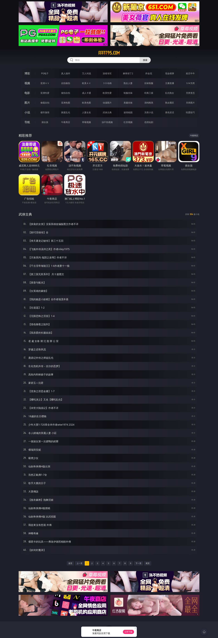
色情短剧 (148, 122)
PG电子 (45, 73)
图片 (27, 102)
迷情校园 (128, 112)
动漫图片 (107, 102)
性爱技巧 (190, 112)
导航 (27, 122)
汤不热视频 (107, 122)
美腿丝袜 (128, 102)
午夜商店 (65, 122)
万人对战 (86, 73)
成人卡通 (86, 92)
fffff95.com (109, 53)
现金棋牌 (169, 73)
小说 (27, 112)
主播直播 (169, 83)
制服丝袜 (128, 92)
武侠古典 (107, 112)
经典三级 (148, 92)
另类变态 (190, 92)
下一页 (138, 563)
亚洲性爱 (44, 92)
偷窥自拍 (44, 102)
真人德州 (65, 73)
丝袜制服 (148, 83)
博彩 (27, 73)
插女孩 (45, 122)
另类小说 (148, 112)
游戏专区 (107, 73)
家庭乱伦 (65, 112)
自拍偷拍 (65, 83)
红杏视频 (128, 122)
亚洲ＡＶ (44, 83)
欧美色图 (86, 102)
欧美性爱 (107, 92)
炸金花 (148, 73)
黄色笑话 (169, 112)
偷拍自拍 (65, 92)
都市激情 (44, 112)
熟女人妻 (128, 83)
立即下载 (128, 631)
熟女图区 (169, 102)
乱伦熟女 (169, 92)
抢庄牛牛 (190, 73)
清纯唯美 (148, 102)
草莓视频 (86, 122)
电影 (27, 93)
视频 (27, 83)
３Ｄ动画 (107, 83)
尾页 (148, 563)
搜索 (145, 60)
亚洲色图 (65, 102)
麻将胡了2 (128, 73)
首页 (70, 563)
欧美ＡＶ (86, 83)
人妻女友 (86, 112)
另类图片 (190, 102)
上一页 (79, 563)
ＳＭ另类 (190, 83)
